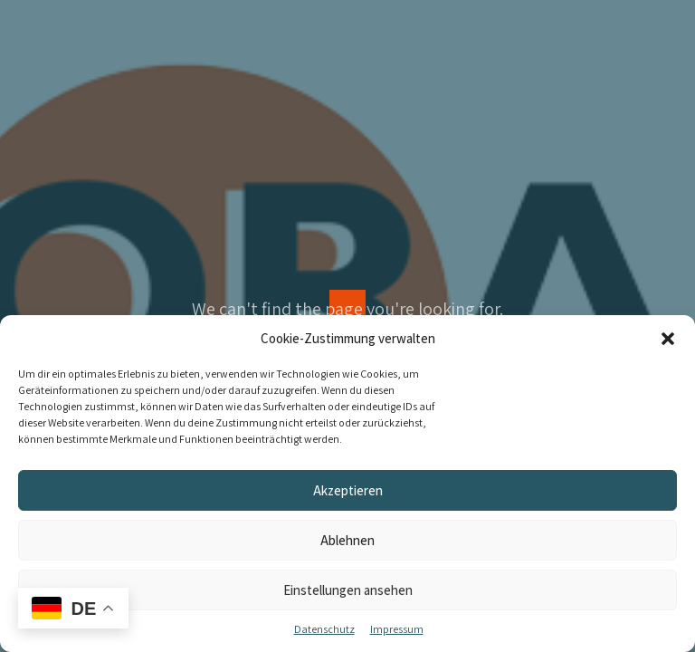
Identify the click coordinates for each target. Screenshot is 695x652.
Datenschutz (324, 629)
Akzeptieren (348, 490)
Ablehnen (347, 540)
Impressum (397, 629)
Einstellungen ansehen (348, 590)
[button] (668, 339)
